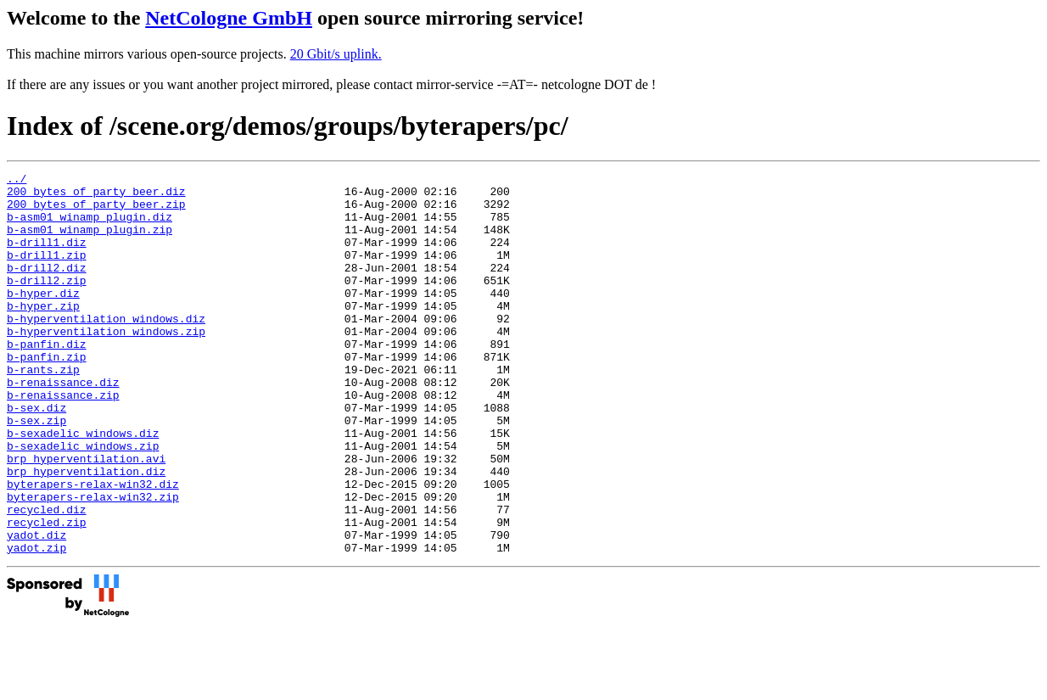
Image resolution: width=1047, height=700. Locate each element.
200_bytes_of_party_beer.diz (96, 196)
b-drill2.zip (47, 303)
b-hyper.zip (43, 333)
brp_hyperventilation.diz (86, 532)
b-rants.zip (43, 409)
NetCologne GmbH (228, 18)
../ (16, 180)
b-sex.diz (36, 455)
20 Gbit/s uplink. (336, 54)
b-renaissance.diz (63, 425)
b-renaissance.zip (63, 440)
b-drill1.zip (47, 272)
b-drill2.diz (47, 287)
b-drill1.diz (47, 257)
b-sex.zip (36, 471)
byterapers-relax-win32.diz (93, 547)
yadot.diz (36, 608)
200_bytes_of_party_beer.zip (96, 211)
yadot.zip (36, 623)
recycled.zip (47, 593)
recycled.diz (47, 577)
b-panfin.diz (47, 379)
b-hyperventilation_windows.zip (106, 364)
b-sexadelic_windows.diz (83, 486)
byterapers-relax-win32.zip (93, 562)
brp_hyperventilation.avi (86, 516)
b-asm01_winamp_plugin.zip (89, 241)
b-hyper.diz (43, 318)
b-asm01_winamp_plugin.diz (89, 226)
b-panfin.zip (47, 394)
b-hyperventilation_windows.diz (106, 348)
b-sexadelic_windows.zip (83, 501)
